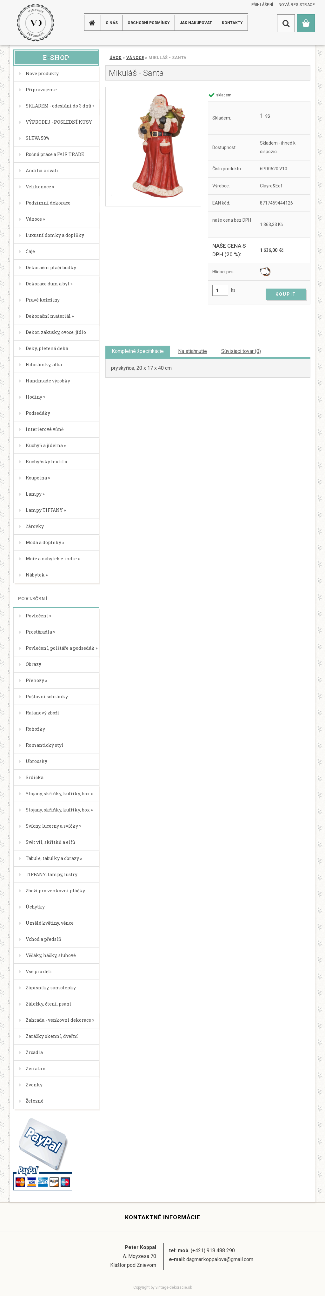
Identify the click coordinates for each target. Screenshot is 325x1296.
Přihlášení (262, 5)
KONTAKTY (232, 23)
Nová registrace (297, 5)
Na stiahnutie (192, 351)
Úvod (115, 57)
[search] (286, 23)
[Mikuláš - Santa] (153, 146)
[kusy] (220, 290)
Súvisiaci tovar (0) (241, 351)
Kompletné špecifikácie (138, 351)
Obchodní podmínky (149, 23)
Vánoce (135, 57)
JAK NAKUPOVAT (196, 23)
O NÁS (112, 23)
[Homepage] (93, 22)
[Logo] (35, 23)
